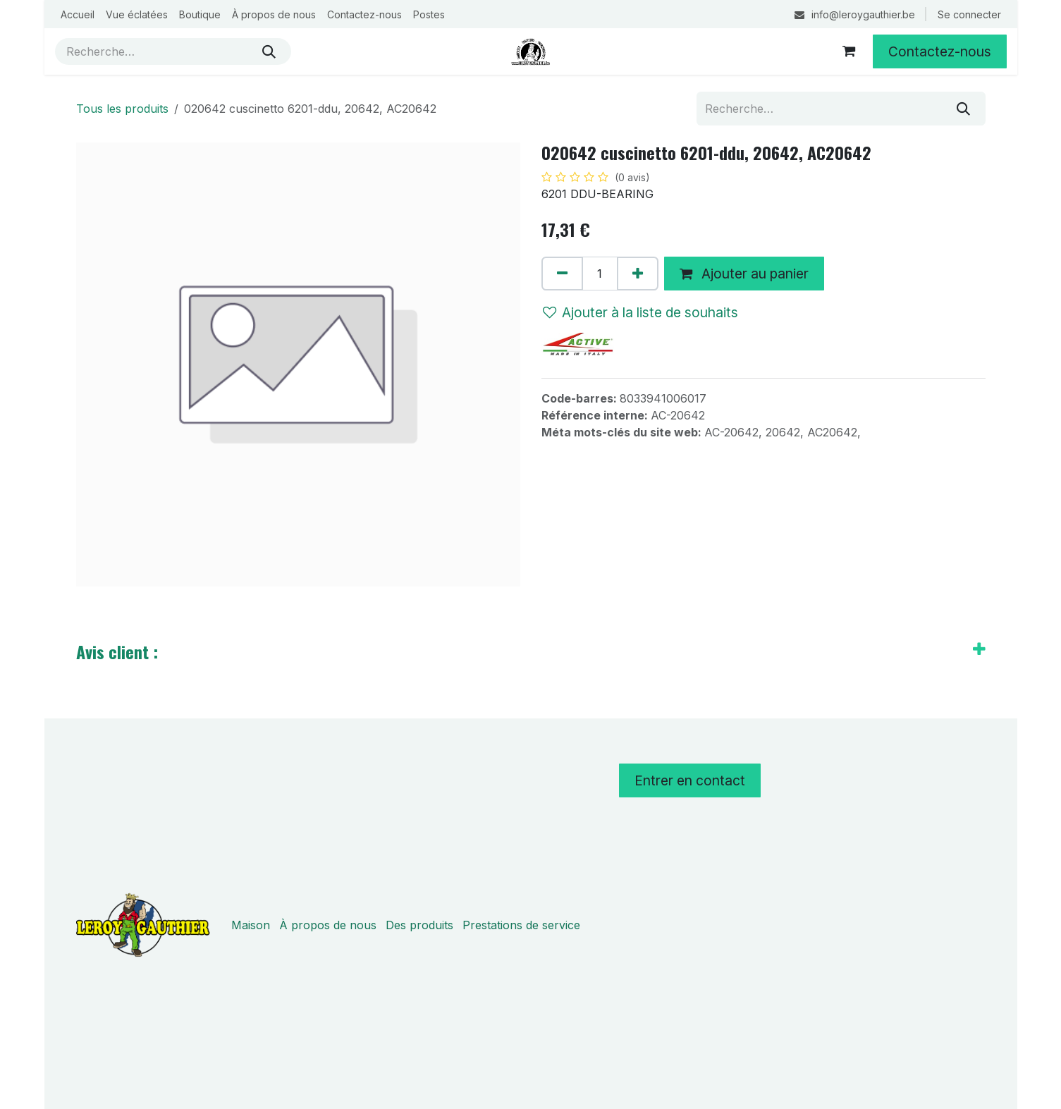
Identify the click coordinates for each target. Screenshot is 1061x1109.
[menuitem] (77, 14)
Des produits (419, 925)
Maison (250, 925)
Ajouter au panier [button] (744, 273)
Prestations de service (521, 925)
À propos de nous (327, 925)
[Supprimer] (562, 273)
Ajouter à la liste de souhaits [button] (640, 312)
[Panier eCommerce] (848, 51)
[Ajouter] (637, 273)
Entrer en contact (689, 780)
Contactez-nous (939, 51)
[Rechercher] (269, 51)
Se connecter (969, 14)
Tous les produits (122, 109)
